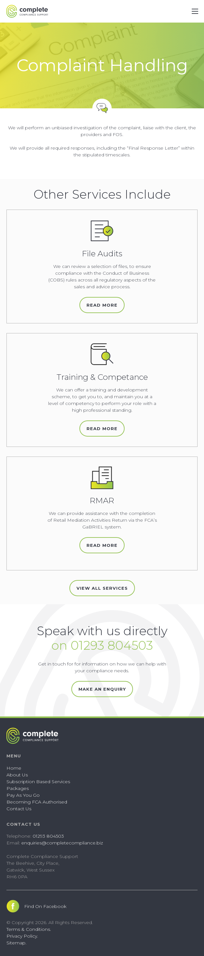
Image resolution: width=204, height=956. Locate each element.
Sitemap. (16, 943)
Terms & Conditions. (28, 929)
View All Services (102, 588)
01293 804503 (48, 836)
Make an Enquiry (102, 689)
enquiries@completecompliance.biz (62, 843)
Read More (102, 305)
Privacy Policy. (22, 936)
